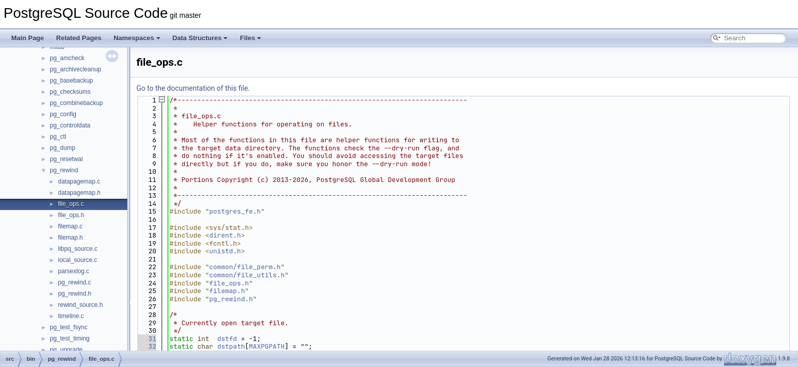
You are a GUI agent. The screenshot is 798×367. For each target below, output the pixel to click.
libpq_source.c (77, 248)
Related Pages (78, 38)
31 (146, 338)
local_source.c (77, 260)
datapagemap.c (79, 181)
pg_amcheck (67, 58)
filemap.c (70, 226)
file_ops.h (71, 215)
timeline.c (71, 316)
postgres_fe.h (235, 211)
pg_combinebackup (76, 103)
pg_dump (62, 147)
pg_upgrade (66, 349)
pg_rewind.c (74, 282)
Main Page (27, 38)
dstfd (227, 338)
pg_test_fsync (69, 327)
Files (250, 38)
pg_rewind (64, 170)
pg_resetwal (66, 159)
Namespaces (136, 38)
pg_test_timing (70, 338)
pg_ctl (58, 136)
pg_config (63, 114)
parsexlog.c (73, 271)
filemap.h (70, 237)
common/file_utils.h (246, 275)
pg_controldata (70, 125)
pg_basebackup (71, 80)
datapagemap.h (79, 192)
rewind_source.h (80, 304)
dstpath (231, 346)
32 (146, 346)
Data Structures (200, 38)
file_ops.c (71, 203)
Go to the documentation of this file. (193, 88)
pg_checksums (70, 91)
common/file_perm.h (244, 267)
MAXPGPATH (266, 346)
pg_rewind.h (74, 293)
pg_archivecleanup (75, 69)
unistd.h (225, 251)
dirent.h (225, 235)
